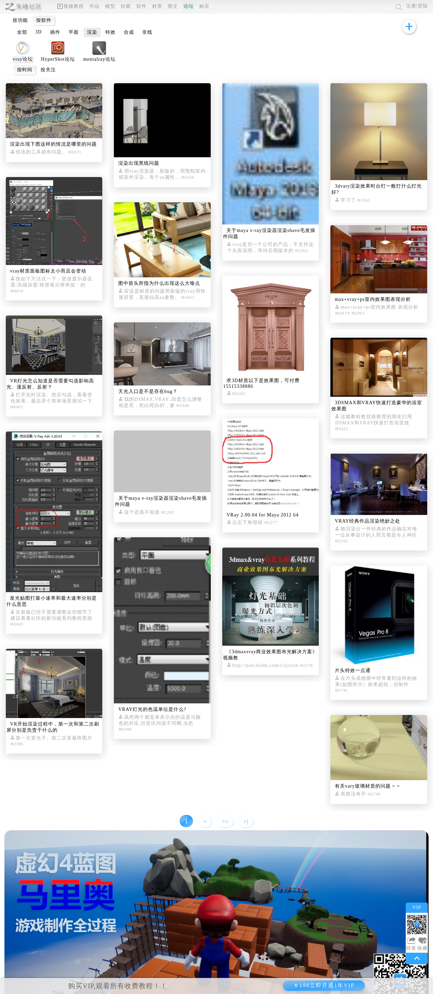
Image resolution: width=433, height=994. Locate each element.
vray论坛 (23, 59)
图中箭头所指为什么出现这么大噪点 (159, 283)
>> (225, 821)
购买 (204, 6)
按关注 (48, 69)
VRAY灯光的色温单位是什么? (152, 709)
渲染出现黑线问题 (138, 163)
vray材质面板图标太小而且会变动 (48, 271)
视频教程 (70, 6)
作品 (94, 6)
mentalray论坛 (99, 59)
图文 (173, 6)
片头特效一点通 (353, 670)
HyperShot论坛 (58, 59)
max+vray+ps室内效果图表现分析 (373, 299)
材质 (157, 6)
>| (245, 821)
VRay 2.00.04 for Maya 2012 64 (262, 514)
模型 (110, 6)
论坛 (188, 6)
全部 (22, 32)
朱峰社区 (29, 6)
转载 (126, 6)
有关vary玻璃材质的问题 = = (367, 786)
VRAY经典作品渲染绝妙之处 (367, 521)
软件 (141, 6)
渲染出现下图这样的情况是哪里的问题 (53, 144)
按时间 (24, 69)
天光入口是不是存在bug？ (148, 391)
